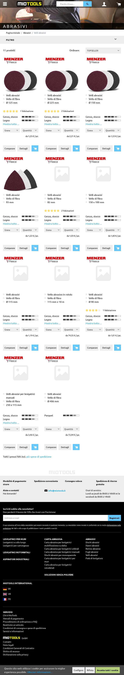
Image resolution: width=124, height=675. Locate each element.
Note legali (8, 645)
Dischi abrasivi (92, 542)
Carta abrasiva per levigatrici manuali (62, 551)
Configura (78, 670)
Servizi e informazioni (13, 631)
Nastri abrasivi (92, 545)
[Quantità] (29, 130)
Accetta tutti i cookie (107, 670)
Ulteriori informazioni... (39, 671)
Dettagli (24, 148)
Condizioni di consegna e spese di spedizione (24, 628)
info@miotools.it (56, 490)
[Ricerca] (87, 4)
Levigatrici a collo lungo (14, 542)
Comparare (10, 148)
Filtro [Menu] (61, 39)
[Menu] (5, 4)
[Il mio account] (104, 4)
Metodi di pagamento (13, 618)
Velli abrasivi (92, 555)
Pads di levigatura (94, 558)
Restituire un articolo (13, 624)
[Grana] (11, 130)
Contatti (7, 641)
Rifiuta (90, 670)
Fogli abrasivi (92, 551)
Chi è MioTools (10, 615)
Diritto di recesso (11, 651)
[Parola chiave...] (69, 4)
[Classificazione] (103, 51)
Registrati (114, 518)
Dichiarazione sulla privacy (15, 654)
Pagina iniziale (13, 32)
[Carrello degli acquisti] (118, 4)
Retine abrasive (93, 548)
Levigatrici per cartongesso (16, 545)
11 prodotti (9, 50)
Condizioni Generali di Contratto (18, 648)
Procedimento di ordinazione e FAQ (20, 621)
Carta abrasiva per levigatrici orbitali (61, 548)
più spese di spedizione (38, 456)
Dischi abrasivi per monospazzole (60, 555)
